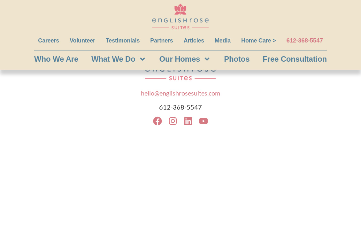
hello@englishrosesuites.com (180, 93)
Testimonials (123, 40)
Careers (48, 40)
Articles (194, 40)
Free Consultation (295, 59)
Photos (237, 59)
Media (223, 40)
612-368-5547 (304, 40)
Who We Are (56, 59)
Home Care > (258, 40)
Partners (161, 40)
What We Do (118, 59)
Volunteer (82, 40)
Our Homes (185, 59)
